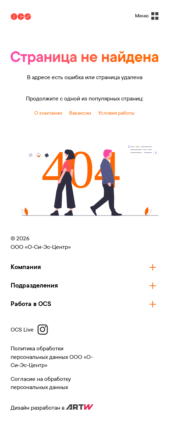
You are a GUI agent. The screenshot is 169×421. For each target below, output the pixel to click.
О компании (48, 113)
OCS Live (29, 329)
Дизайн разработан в (52, 407)
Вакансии (80, 113)
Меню (146, 16)
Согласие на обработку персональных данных (41, 383)
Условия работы (116, 113)
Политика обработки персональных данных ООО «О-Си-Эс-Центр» (52, 356)
